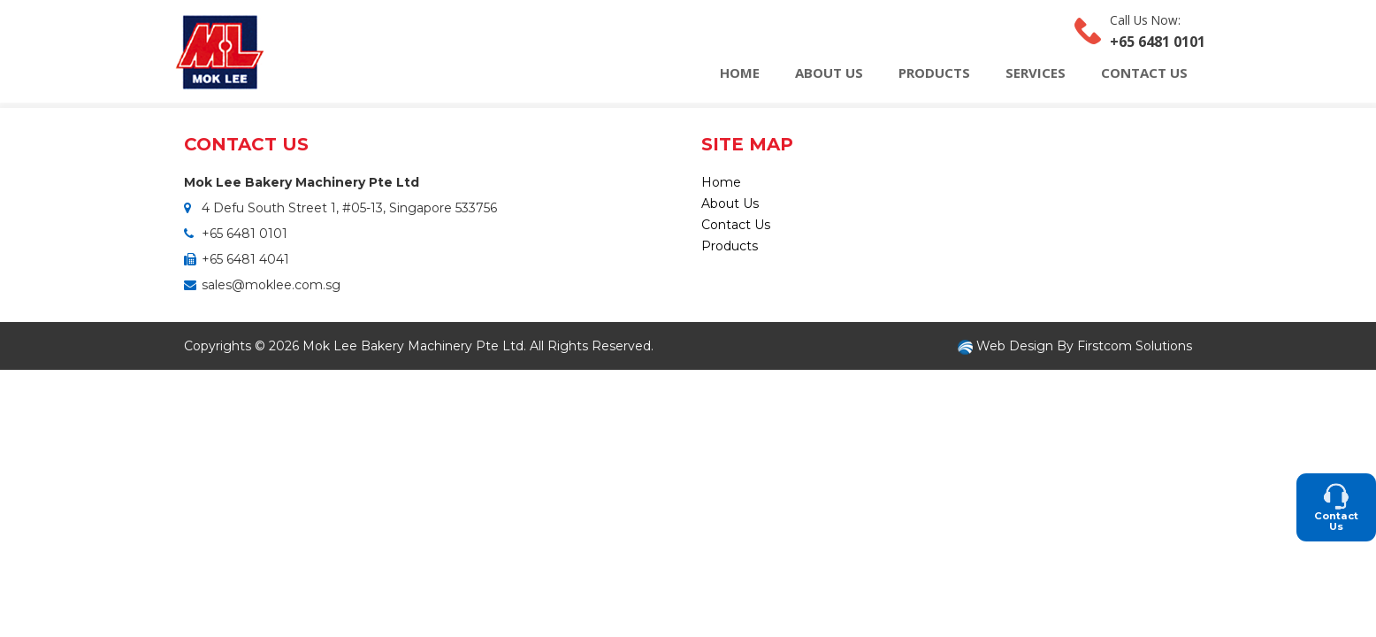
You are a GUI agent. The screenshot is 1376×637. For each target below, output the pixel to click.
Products (934, 72)
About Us (829, 72)
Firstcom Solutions (1134, 346)
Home (740, 72)
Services (1035, 72)
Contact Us (1144, 72)
